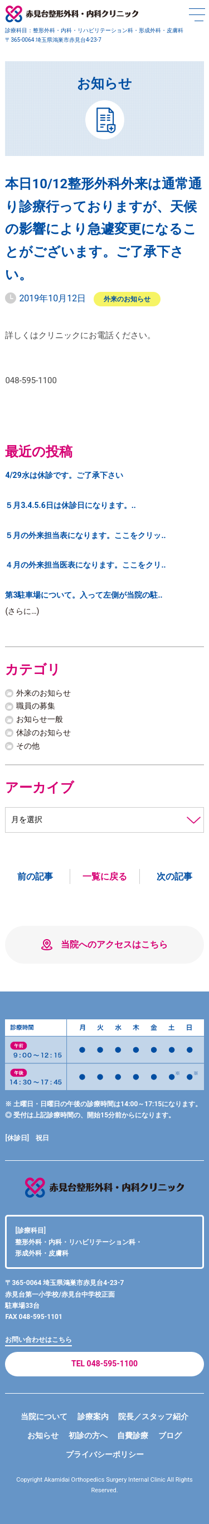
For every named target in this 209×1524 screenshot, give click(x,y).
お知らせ (43, 1435)
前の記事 (35, 876)
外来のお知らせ (127, 299)
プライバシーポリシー (105, 1454)
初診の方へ (88, 1435)
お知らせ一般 (39, 719)
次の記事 (174, 876)
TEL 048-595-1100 (104, 1363)
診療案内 (93, 1416)
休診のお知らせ (43, 732)
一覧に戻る (104, 876)
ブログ (170, 1435)
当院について (44, 1416)
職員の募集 (35, 705)
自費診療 (132, 1435)
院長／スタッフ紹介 (153, 1416)
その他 (28, 745)
